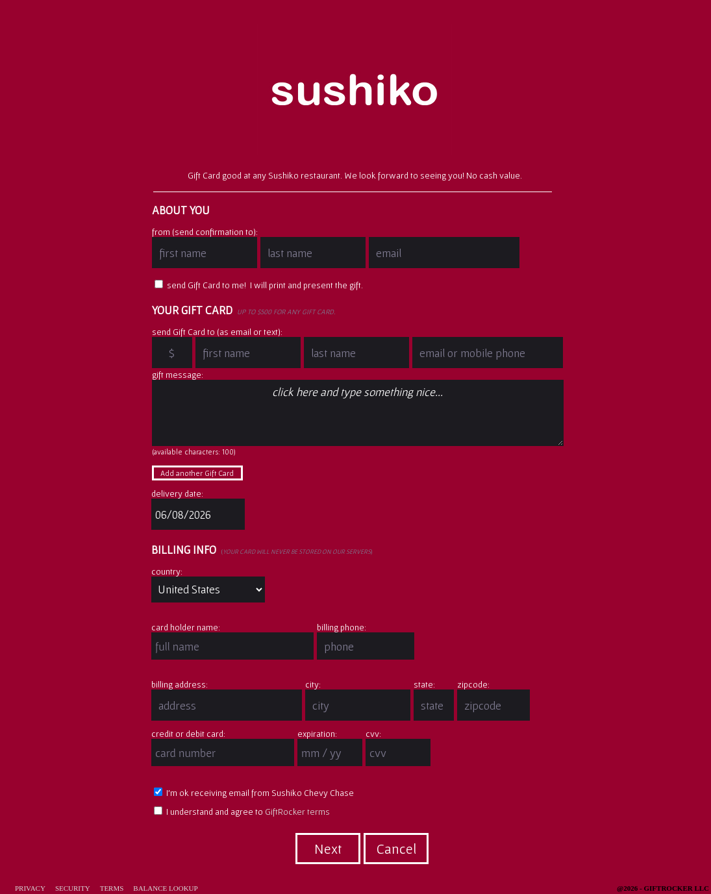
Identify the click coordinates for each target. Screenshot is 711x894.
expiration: (317, 733)
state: (424, 684)
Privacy (30, 888)
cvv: (373, 733)
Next (328, 848)
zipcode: (473, 684)
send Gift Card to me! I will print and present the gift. (259, 285)
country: (166, 571)
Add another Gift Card (197, 473)
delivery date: (177, 493)
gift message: (177, 374)
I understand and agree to (242, 811)
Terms (112, 888)
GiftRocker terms (297, 811)
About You (181, 210)
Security (72, 888)
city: (313, 684)
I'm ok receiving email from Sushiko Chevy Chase (254, 793)
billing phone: (341, 627)
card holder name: (185, 627)
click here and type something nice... (358, 413)
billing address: (179, 684)
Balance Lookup (165, 888)
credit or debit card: (188, 733)
